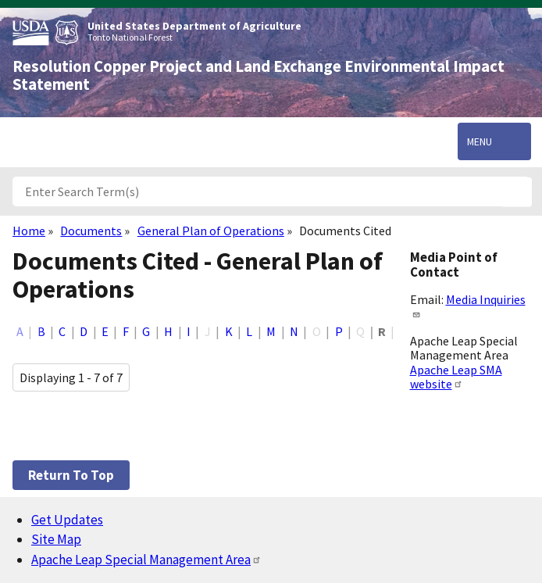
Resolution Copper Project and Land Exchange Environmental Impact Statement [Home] (258, 75)
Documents (91, 230)
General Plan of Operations (210, 230)
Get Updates (67, 519)
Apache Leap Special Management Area (146, 559)
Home (28, 230)
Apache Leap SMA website (456, 377)
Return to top (71, 475)
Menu (479, 141)
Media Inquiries (468, 305)
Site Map (56, 539)
